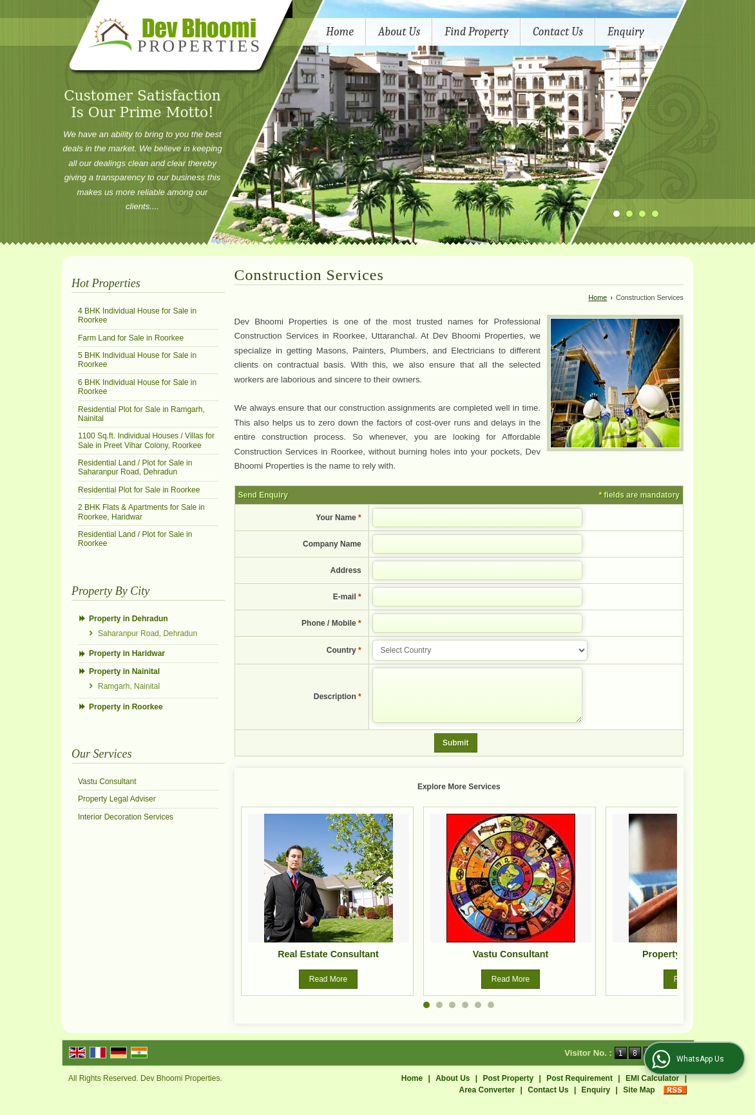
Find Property (476, 32)
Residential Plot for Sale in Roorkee (139, 489)
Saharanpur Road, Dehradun (147, 633)
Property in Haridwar (127, 653)
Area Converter (487, 1099)
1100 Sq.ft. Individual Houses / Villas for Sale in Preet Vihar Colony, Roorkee (146, 440)
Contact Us (558, 32)
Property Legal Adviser (117, 798)
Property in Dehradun (128, 618)
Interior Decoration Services (125, 816)
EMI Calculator (652, 1087)
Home (340, 32)
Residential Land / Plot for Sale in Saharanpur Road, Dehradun (135, 467)
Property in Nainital (124, 671)
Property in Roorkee (126, 706)
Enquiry (625, 32)
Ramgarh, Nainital (129, 686)
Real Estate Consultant (328, 964)
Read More (328, 988)
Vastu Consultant (107, 781)
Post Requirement (579, 1087)
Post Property (508, 1087)
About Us (399, 32)
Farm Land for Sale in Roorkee (131, 337)
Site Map (639, 1099)
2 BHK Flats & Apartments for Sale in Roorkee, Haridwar (141, 512)
